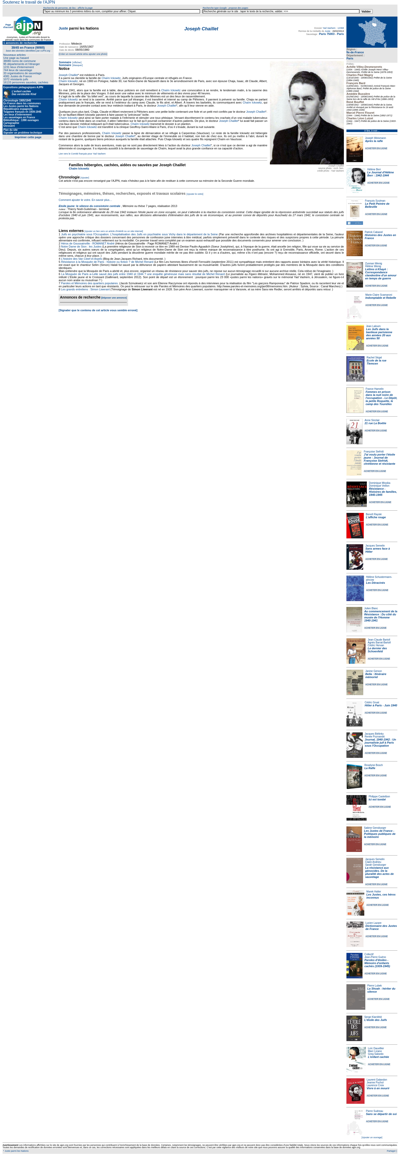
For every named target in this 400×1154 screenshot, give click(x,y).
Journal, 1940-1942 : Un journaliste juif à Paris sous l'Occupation (380, 742)
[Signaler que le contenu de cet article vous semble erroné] (98, 310)
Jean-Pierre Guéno (375, 957)
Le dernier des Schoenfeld (377, 650)
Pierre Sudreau (374, 1111)
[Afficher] (76, 62)
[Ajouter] (85, 177)
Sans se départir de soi (381, 1114)
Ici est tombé (377, 799)
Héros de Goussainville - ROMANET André (88, 243)
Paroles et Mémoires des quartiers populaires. (89, 283)
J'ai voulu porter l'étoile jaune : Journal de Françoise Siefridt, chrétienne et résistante (379, 459)
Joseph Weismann (375, 138)
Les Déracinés (375, 582)
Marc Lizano (375, 1051)
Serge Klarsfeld (373, 1017)
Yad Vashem (329, 28)
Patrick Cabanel (374, 232)
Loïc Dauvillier (376, 1048)
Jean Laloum (373, 326)
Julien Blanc (371, 608)
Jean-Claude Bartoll (379, 639)
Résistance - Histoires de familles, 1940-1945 (383, 491)
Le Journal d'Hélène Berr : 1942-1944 (380, 174)
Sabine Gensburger (375, 827)
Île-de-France (355, 52)
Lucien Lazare (374, 923)
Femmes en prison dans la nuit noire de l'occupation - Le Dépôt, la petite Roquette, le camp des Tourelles (381, 398)
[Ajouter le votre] (194, 194)
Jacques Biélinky (374, 733)
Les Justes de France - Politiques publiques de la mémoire (379, 833)
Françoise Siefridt (374, 451)
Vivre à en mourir (378, 1088)
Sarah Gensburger (375, 864)
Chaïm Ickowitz (111, 78)
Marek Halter (373, 891)
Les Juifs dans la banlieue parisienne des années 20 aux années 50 (379, 334)
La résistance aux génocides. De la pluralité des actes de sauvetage (379, 872)
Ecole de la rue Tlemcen (376, 362)
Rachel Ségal (374, 357)
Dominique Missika (379, 483)
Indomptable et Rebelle (380, 297)
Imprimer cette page (28, 137)
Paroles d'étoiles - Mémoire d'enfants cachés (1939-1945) (377, 963)
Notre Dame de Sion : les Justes (81, 246)
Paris (349, 58)
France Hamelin (375, 388)
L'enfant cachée (378, 1056)
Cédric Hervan (376, 645)
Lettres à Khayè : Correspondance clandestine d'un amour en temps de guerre (380, 274)
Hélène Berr (374, 169)
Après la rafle (374, 140)
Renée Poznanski (375, 736)
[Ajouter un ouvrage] (371, 1137)
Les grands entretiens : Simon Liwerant (85, 289)
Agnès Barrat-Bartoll (379, 642)
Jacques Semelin (375, 545)
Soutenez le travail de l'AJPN (29, 2)
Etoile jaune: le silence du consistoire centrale (89, 206)
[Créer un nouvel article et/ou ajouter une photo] (83, 54)
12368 (341, 28)
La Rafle (369, 768)
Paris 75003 (327, 33)
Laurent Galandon (377, 1079)
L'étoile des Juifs (375, 1019)
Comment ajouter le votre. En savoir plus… (85, 199)
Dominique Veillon (379, 485)
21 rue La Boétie (375, 423)
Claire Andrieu (373, 862)
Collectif (369, 954)
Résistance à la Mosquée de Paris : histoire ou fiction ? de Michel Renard (107, 261)
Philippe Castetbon (379, 796)
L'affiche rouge (376, 517)
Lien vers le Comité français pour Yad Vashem (82, 153)
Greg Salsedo (375, 1054)
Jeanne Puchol (375, 1082)
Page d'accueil (8, 26)
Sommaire (65, 62)
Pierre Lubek (374, 985)
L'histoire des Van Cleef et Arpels (81, 258)
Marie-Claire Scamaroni (378, 294)
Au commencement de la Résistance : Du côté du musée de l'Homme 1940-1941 (380, 616)
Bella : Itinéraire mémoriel (375, 675)
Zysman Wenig (373, 263)
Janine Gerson (373, 671)
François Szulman (375, 200)
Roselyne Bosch (373, 765)
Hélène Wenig (373, 266)
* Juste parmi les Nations (16, 1151)
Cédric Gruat (372, 702)
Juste (63, 28)
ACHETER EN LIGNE (376, 148)
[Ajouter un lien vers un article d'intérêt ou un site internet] (113, 231)
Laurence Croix (375, 1085)
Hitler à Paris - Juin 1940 (381, 705)
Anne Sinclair (372, 420)
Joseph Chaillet (68, 74)
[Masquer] (77, 65)
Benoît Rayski (374, 514)
